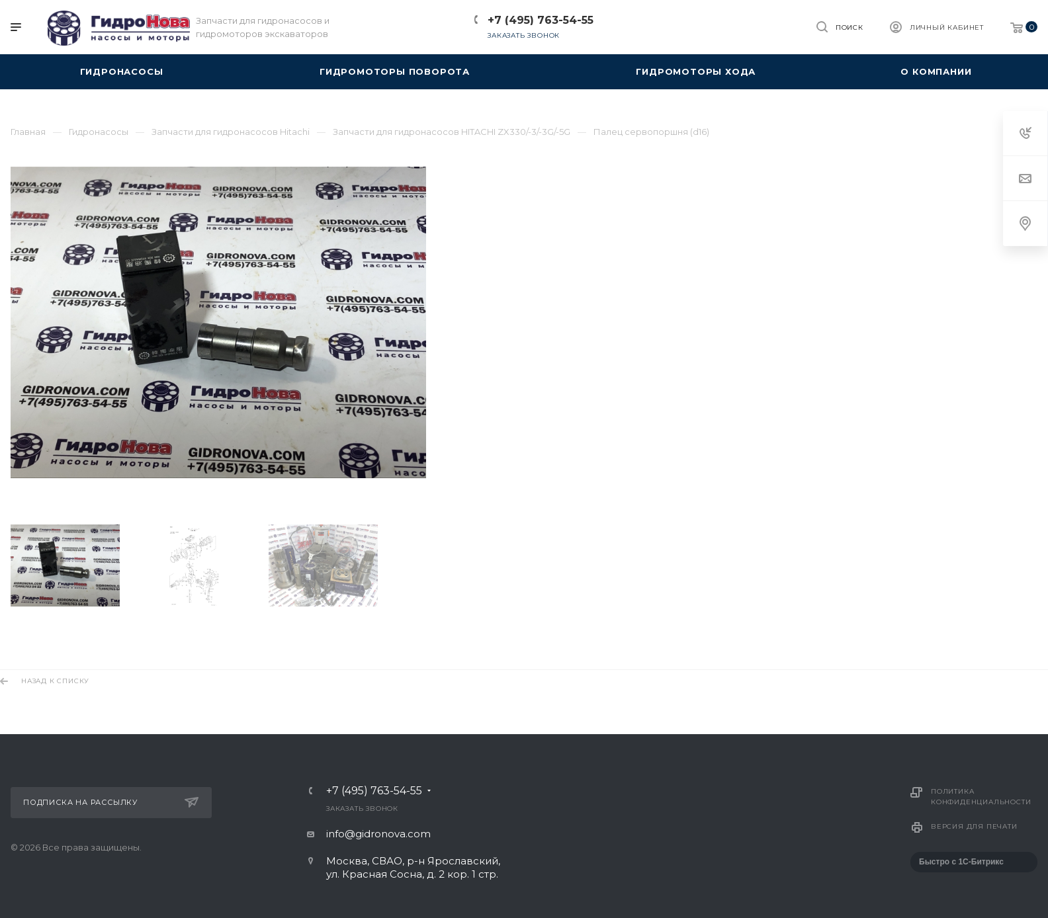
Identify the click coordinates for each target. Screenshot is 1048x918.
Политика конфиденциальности (981, 796)
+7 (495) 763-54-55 (540, 20)
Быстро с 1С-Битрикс (961, 861)
